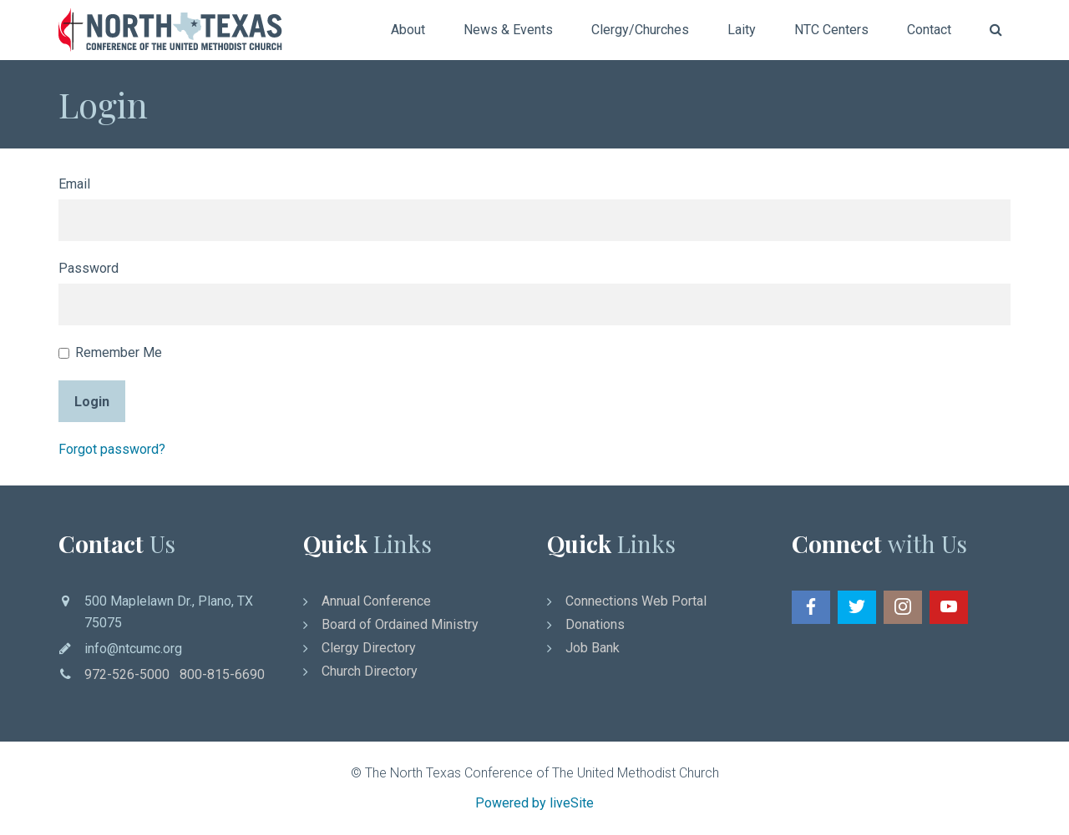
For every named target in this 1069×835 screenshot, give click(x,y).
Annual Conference (376, 601)
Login (91, 402)
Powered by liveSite (534, 803)
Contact (929, 30)
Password (88, 268)
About (408, 30)
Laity (741, 30)
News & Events (508, 30)
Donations (595, 624)
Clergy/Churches (640, 30)
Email (74, 184)
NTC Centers (831, 30)
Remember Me (110, 352)
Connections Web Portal (636, 601)
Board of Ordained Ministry (400, 624)
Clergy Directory (369, 648)
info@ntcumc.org (133, 648)
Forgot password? (111, 449)
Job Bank (592, 648)
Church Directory (370, 671)
